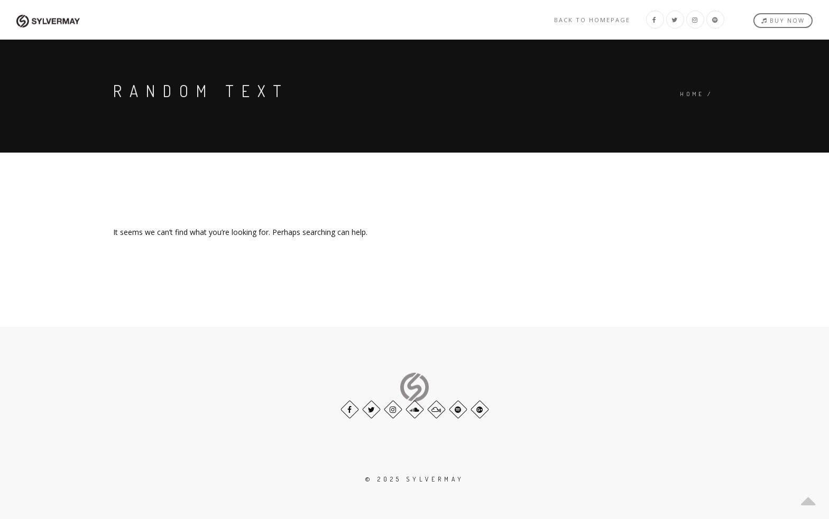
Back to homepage (592, 20)
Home (692, 94)
